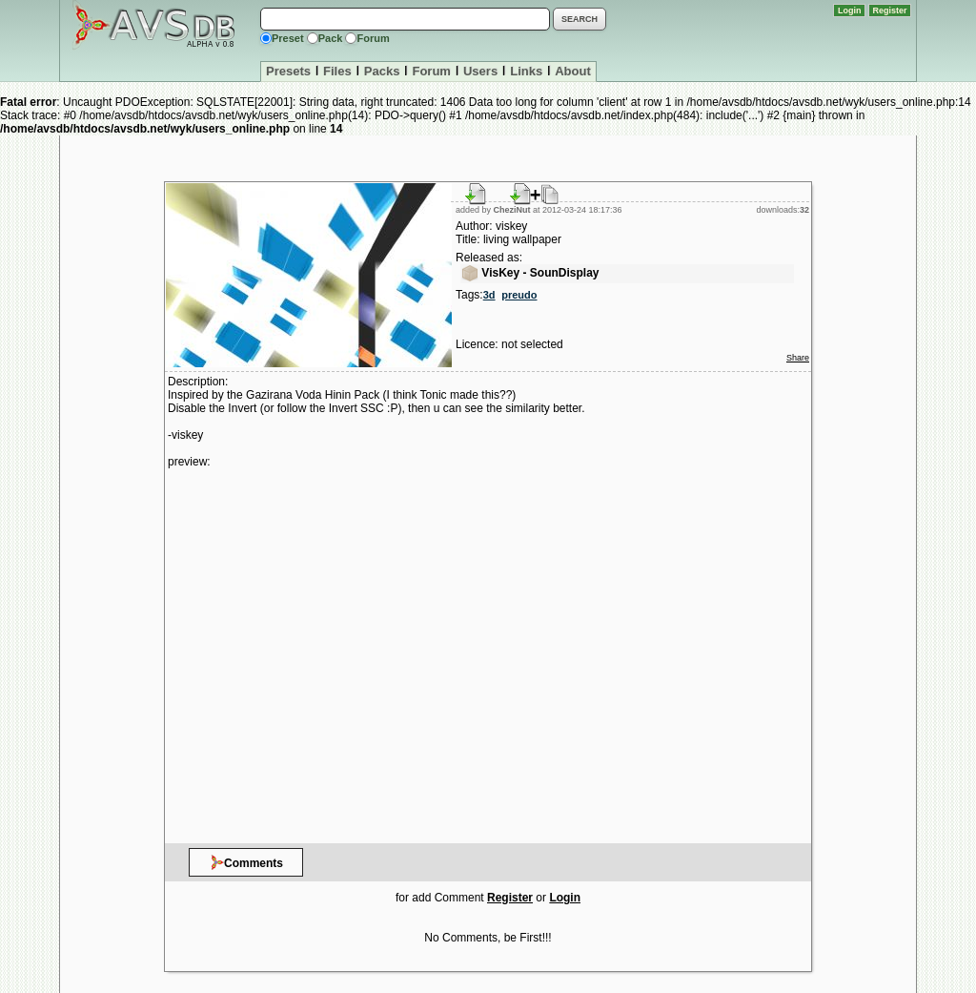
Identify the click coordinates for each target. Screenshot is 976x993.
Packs (382, 71)
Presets (288, 71)
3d (489, 294)
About (573, 71)
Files (337, 71)
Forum (372, 38)
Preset (288, 38)
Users (480, 71)
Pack (330, 38)
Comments (246, 862)
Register (889, 10)
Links (526, 71)
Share (797, 357)
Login (849, 10)
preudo (519, 294)
